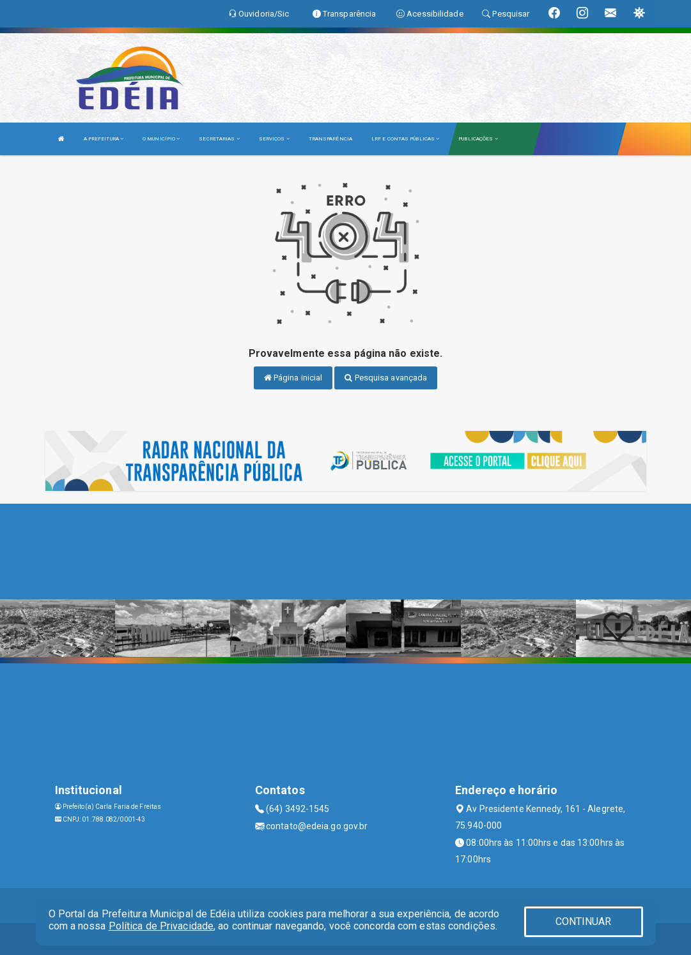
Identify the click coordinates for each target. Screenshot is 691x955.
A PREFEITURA (103, 139)
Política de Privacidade (161, 926)
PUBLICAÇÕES (477, 139)
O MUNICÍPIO (161, 139)
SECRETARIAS (219, 139)
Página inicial (293, 377)
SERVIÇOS (274, 139)
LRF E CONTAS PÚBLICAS (405, 139)
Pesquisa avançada (386, 377)
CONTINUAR (583, 921)
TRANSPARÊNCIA (330, 139)
